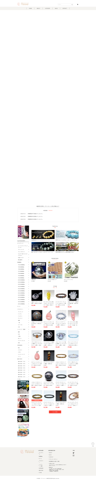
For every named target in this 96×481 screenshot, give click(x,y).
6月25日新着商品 (21, 286)
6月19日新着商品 (21, 295)
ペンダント (20, 316)
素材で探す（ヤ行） (22, 374)
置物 (19, 332)
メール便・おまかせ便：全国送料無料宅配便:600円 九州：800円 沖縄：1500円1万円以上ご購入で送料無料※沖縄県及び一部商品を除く (56, 470)
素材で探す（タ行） (22, 368)
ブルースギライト (21, 251)
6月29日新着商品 (21, 282)
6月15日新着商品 (21, 303)
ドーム (19, 356)
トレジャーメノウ (21, 354)
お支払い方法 (51, 463)
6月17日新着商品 (21, 299)
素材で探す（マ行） (22, 372)
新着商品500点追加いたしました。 (35, 219)
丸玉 (19, 334)
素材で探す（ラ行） (22, 376)
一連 (19, 322)
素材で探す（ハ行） (22, 370)
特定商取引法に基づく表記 (54, 461)
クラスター (20, 350)
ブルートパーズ (21, 249)
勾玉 (19, 327)
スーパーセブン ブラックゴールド (23, 246)
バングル (19, 313)
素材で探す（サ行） (22, 365)
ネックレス (20, 318)
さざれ (19, 352)
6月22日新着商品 (21, 293)
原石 (19, 347)
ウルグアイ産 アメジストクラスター (22, 254)
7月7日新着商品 (21, 271)
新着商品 (19, 262)
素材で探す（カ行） (22, 363)
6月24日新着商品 (21, 288)
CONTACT (65, 8)
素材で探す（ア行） (22, 361)
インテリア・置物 (21, 329)
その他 (18, 379)
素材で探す (19, 359)
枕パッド (19, 338)
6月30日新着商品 (21, 280)
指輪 (19, 320)
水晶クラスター (21, 257)
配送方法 (51, 467)
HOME (30, 8)
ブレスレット (20, 311)
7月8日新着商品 (21, 269)
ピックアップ (20, 243)
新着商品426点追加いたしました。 (35, 216)
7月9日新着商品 (21, 267)
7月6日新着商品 (21, 273)
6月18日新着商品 (21, 297)
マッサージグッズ (21, 340)
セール (18, 306)
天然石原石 (19, 345)
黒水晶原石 (20, 259)
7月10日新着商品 (21, 264)
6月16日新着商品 (21, 301)
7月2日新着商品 (21, 277)
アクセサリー (20, 309)
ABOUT (38, 8)
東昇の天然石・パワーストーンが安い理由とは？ (48, 206)
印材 (19, 342)
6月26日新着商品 (21, 284)
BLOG (56, 8)
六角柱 (19, 336)
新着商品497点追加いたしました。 (35, 213)
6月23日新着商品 (21, 290)
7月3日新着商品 (21, 275)
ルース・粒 (20, 324)
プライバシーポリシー (53, 459)
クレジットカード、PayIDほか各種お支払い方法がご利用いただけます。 (57, 465)
